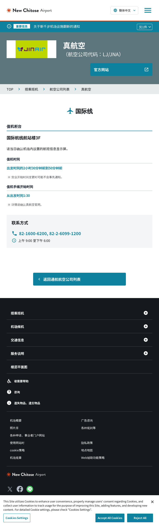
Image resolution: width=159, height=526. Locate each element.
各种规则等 (88, 428)
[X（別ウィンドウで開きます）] (10, 489)
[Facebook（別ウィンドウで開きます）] (20, 489)
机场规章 (16, 457)
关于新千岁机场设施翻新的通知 (57, 26)
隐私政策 (87, 443)
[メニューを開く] (147, 10)
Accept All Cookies (110, 520)
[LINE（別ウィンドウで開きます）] (29, 490)
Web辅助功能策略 (93, 457)
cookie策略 (17, 450)
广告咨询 (87, 420)
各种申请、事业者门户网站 (27, 435)
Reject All (140, 520)
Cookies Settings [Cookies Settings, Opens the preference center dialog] (17, 520)
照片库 (14, 428)
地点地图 (87, 450)
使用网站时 (17, 443)
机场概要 (16, 420)
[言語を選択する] (124, 10)
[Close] (152, 503)
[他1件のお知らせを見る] (144, 27)
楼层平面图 (19, 366)
